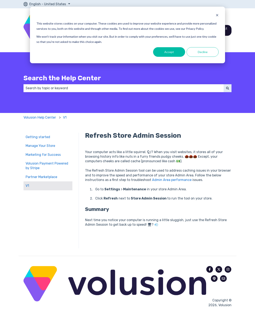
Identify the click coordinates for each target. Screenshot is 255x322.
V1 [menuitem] (27, 186)
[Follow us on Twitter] (218, 269)
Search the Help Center (62, 78)
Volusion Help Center (40, 117)
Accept (169, 52)
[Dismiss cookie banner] (217, 15)
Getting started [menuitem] (38, 137)
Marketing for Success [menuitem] (43, 155)
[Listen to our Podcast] (214, 278)
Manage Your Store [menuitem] (40, 146)
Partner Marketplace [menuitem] (41, 177)
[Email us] (223, 278)
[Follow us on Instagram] (228, 269)
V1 (65, 117)
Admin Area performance (172, 180)
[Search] (227, 88)
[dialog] (127, 35)
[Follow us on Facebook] (209, 269)
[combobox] (124, 88)
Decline (203, 52)
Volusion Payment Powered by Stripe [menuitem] (47, 165)
